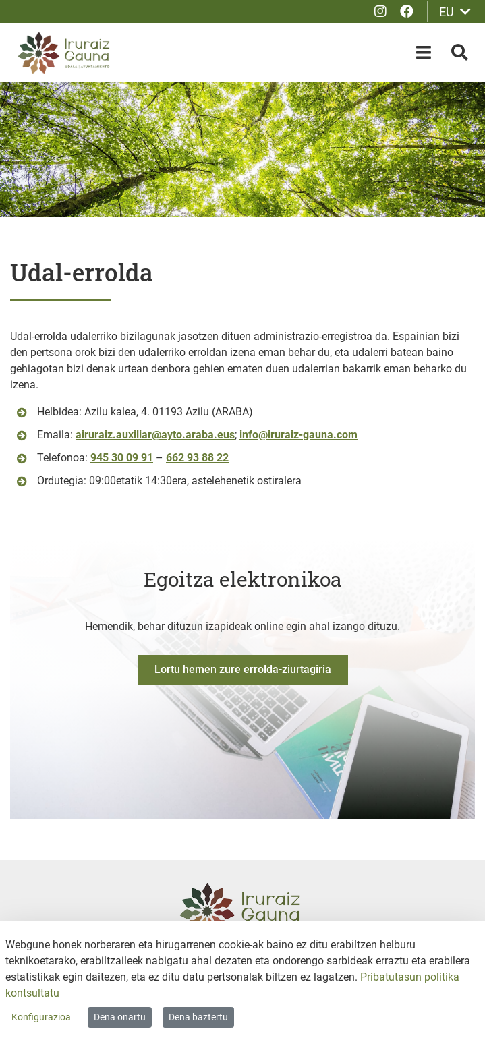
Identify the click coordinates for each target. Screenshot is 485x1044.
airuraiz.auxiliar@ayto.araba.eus (155, 434)
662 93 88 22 (197, 457)
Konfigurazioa (41, 1017)
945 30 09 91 (121, 457)
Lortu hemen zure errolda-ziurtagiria (242, 669)
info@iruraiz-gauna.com (298, 434)
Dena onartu (120, 1017)
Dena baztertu (198, 1017)
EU (455, 12)
